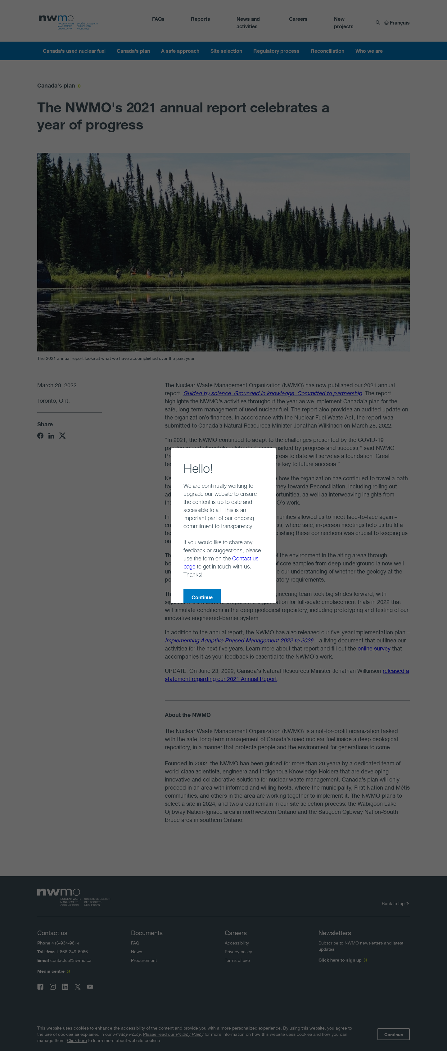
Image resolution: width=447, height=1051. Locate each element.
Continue (177, 565)
